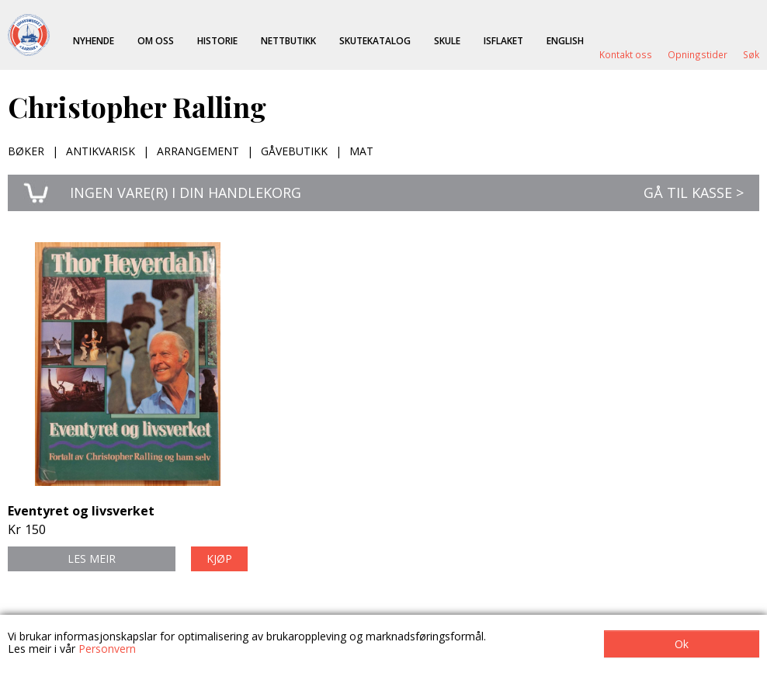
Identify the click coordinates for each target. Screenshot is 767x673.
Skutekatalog (375, 40)
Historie (217, 40)
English (565, 40)
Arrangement (198, 151)
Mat (361, 151)
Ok (682, 644)
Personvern (107, 648)
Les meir (92, 558)
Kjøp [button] (219, 558)
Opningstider (697, 54)
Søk (751, 54)
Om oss (155, 40)
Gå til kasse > (694, 192)
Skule (447, 40)
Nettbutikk (288, 40)
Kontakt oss (625, 54)
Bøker (26, 151)
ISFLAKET (503, 40)
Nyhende (93, 40)
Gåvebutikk (294, 151)
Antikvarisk (100, 151)
